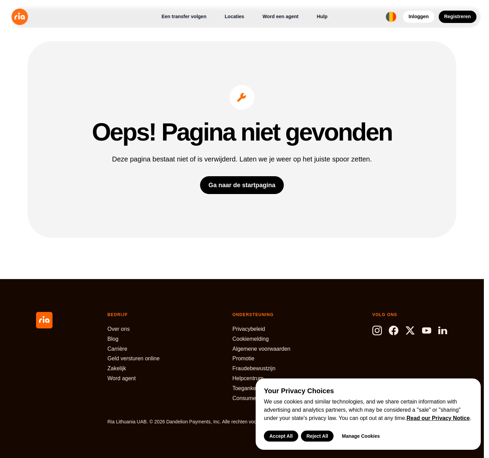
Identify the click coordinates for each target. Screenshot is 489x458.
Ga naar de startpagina (241, 185)
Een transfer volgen (184, 16)
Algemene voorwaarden (261, 349)
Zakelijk (116, 368)
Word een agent (281, 16)
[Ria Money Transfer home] (19, 17)
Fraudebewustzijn (253, 368)
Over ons (118, 329)
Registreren (457, 16)
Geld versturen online (133, 358)
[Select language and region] (391, 17)
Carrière (117, 349)
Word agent (121, 378)
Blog (112, 339)
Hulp (322, 16)
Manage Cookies (361, 436)
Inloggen (419, 16)
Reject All (317, 436)
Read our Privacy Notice (438, 418)
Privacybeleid (248, 329)
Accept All (281, 436)
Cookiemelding (250, 339)
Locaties (234, 16)
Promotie (243, 358)
